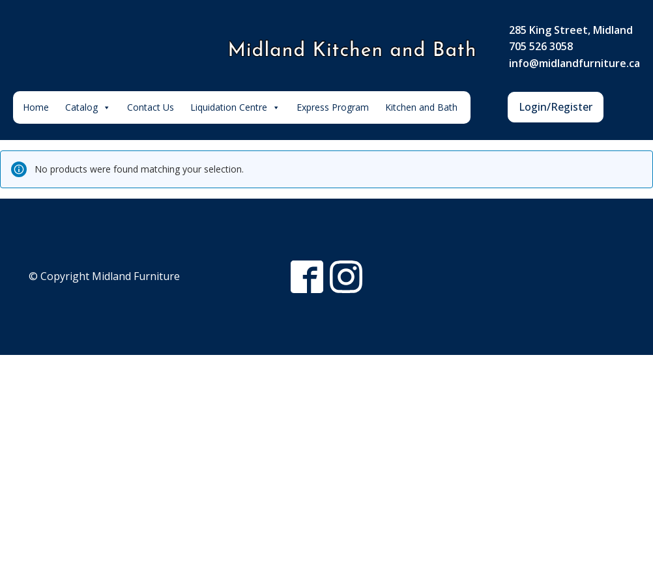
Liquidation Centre (235, 107)
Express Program (333, 107)
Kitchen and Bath (421, 107)
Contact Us (150, 107)
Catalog (88, 107)
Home (36, 107)
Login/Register (555, 107)
